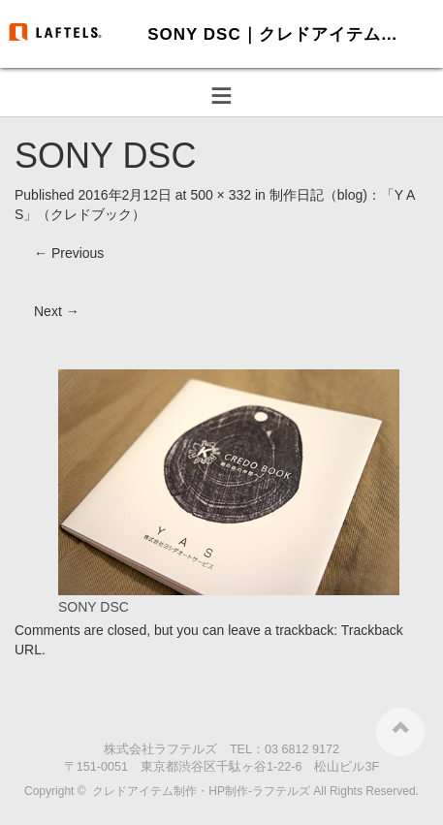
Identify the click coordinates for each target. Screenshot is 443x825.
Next (56, 311)
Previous (69, 253)
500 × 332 (220, 195)
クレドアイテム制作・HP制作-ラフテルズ (201, 791)
